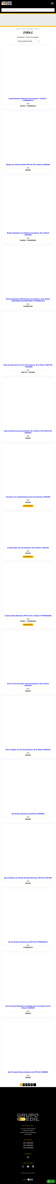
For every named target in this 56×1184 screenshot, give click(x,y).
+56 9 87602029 (28, 1148)
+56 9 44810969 (28, 1143)
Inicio (17, 29)
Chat (51, 1181)
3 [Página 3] (26, 1084)
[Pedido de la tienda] (28, 41)
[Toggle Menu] (52, 3)
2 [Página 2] (23, 1084)
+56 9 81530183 (28, 1145)
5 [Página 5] (31, 1084)
